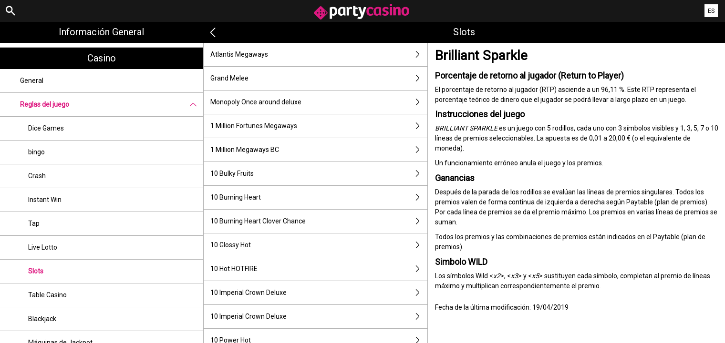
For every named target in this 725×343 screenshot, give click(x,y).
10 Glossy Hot (318, 245)
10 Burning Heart (318, 197)
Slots (35, 271)
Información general (101, 32)
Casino (101, 58)
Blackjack (42, 319)
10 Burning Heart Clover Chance (318, 221)
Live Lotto (42, 247)
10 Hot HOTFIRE (318, 269)
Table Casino (47, 295)
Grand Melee (318, 78)
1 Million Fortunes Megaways (318, 126)
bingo (36, 152)
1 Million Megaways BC (318, 149)
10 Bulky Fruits (318, 173)
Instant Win (45, 199)
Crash (37, 176)
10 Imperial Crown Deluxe (318, 292)
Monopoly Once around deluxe (318, 102)
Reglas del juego (111, 104)
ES (711, 10)
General (31, 80)
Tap (34, 223)
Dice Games (46, 128)
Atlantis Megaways (318, 54)
